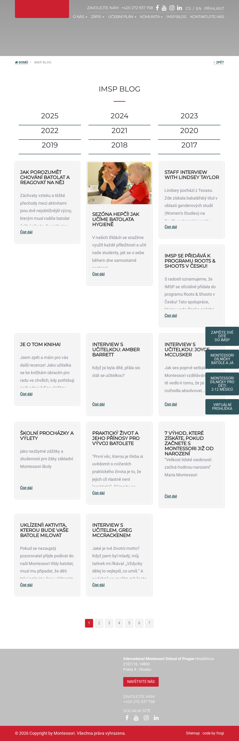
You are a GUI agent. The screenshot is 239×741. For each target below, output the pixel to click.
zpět (219, 62)
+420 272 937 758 (137, 8)
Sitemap (193, 733)
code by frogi (213, 733)
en (198, 8)
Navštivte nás (141, 681)
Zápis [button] (97, 16)
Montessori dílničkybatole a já (222, 359)
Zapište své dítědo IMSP (222, 336)
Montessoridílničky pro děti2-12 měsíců (222, 384)
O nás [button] (80, 16)
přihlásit (214, 8)
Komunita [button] (151, 16)
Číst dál (26, 232)
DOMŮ (21, 62)
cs (188, 8)
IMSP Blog (176, 16)
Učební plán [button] (122, 16)
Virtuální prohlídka (222, 407)
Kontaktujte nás (207, 16)
